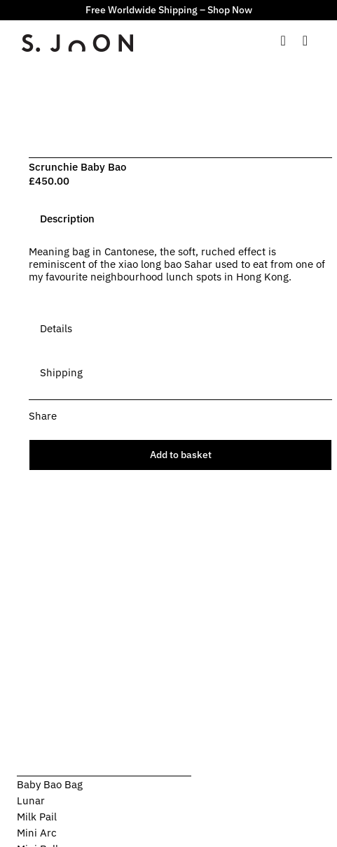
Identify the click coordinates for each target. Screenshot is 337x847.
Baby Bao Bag (50, 784)
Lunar (31, 800)
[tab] (67, 218)
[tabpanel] (180, 271)
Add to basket (181, 454)
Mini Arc (37, 832)
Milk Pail (37, 816)
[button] (180, 416)
